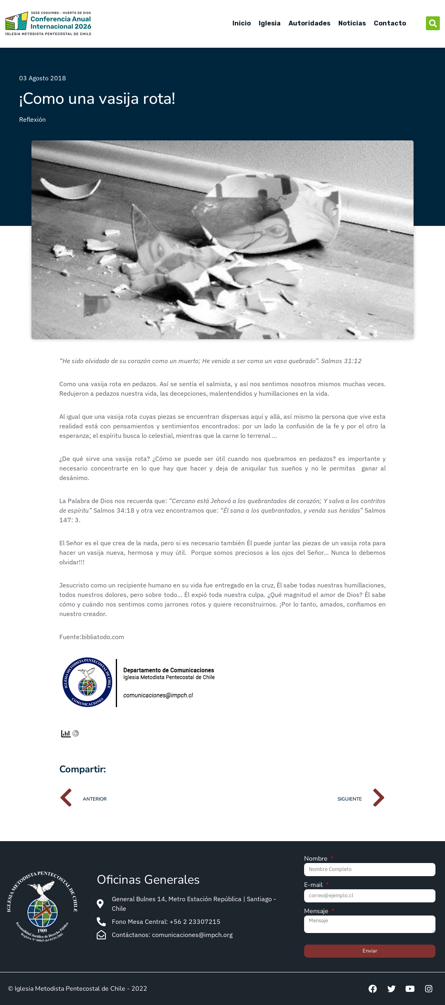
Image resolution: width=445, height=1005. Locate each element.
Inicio (241, 23)
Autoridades (309, 23)
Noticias (352, 23)
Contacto (390, 23)
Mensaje (317, 912)
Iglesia (270, 23)
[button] (433, 23)
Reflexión (32, 119)
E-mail (314, 885)
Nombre (316, 859)
